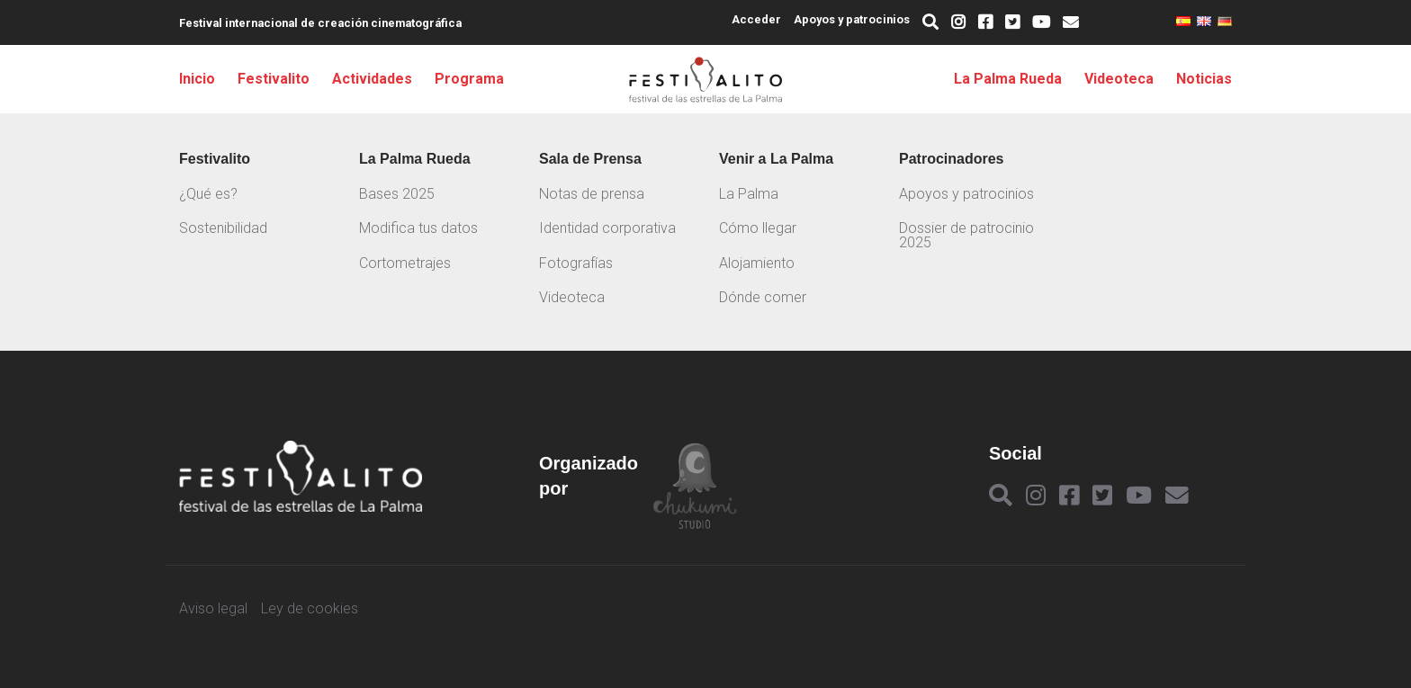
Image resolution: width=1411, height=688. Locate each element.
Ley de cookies (309, 609)
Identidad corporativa (607, 228)
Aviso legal (213, 609)
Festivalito (274, 79)
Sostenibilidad (223, 228)
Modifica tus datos (418, 228)
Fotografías (576, 263)
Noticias (1204, 79)
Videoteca (1119, 79)
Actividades (372, 79)
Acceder (756, 19)
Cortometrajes (405, 263)
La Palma (748, 193)
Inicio (197, 79)
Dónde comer (762, 297)
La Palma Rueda (1008, 79)
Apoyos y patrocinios (852, 19)
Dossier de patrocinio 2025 (966, 235)
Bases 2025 (397, 193)
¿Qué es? (208, 193)
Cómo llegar (757, 228)
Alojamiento (757, 263)
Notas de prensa (591, 193)
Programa (469, 79)
